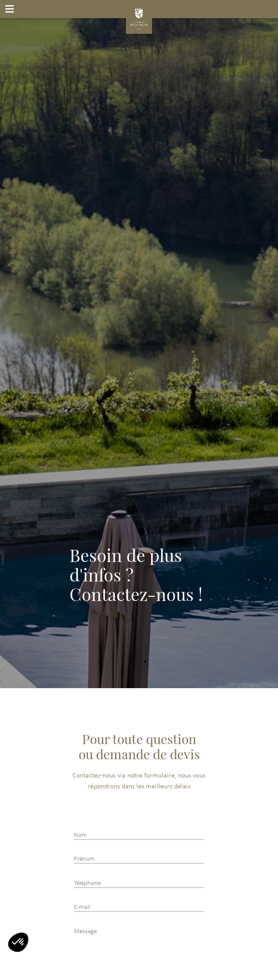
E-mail (82, 907)
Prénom (84, 859)
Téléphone (87, 883)
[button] (18, 942)
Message (85, 931)
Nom (80, 835)
